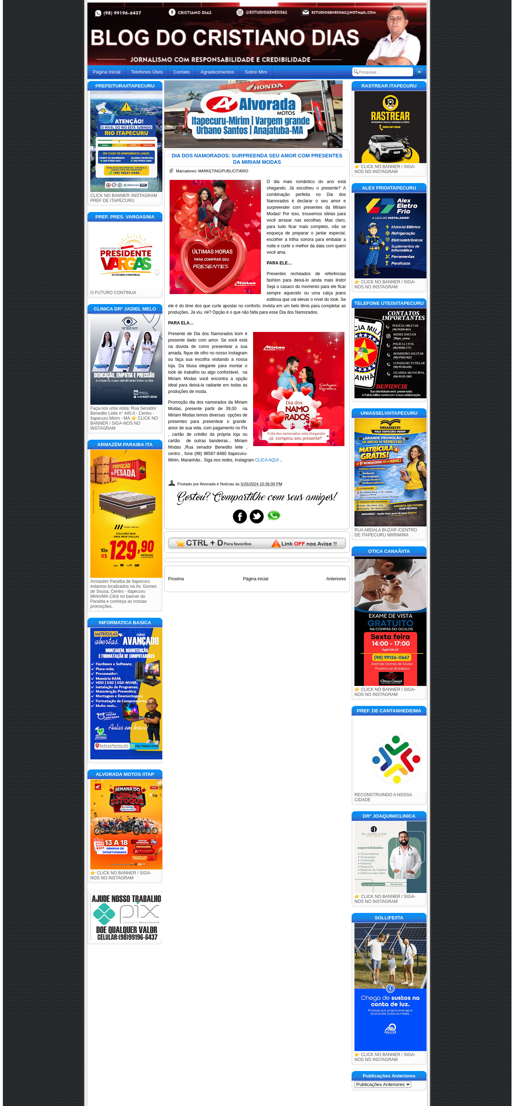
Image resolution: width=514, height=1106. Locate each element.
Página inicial (255, 578)
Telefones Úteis (147, 72)
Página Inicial (106, 72)
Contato (181, 72)
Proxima (176, 578)
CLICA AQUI (267, 460)
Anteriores (336, 578)
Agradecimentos (217, 72)
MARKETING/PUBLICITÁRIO (223, 171)
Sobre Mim (256, 72)
